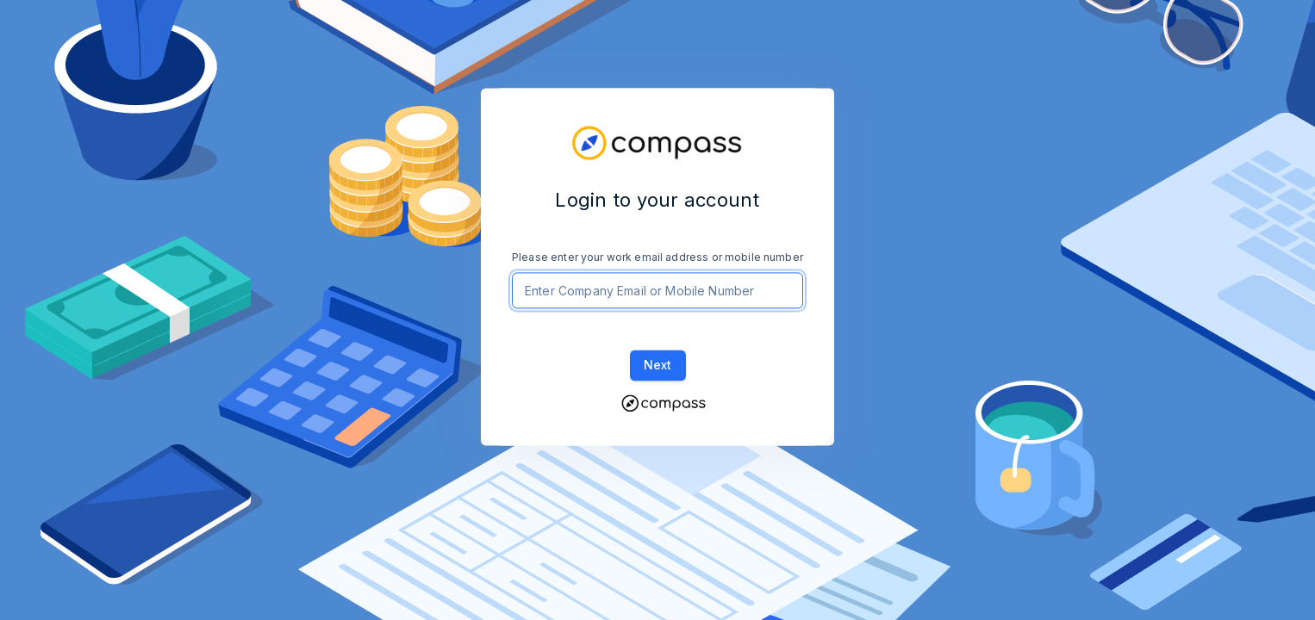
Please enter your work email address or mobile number (657, 257)
